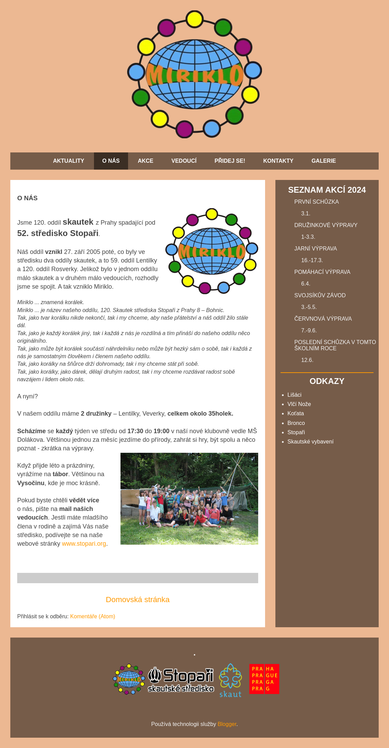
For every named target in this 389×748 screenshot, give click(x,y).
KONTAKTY (278, 161)
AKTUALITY (68, 161)
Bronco (296, 423)
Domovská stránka (137, 599)
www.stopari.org (84, 543)
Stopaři (296, 432)
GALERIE (324, 161)
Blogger (227, 724)
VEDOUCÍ (184, 161)
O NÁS (111, 161)
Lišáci (294, 395)
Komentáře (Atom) (92, 616)
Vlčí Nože (299, 404)
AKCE (145, 161)
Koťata (295, 413)
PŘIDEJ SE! (229, 161)
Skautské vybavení (310, 442)
